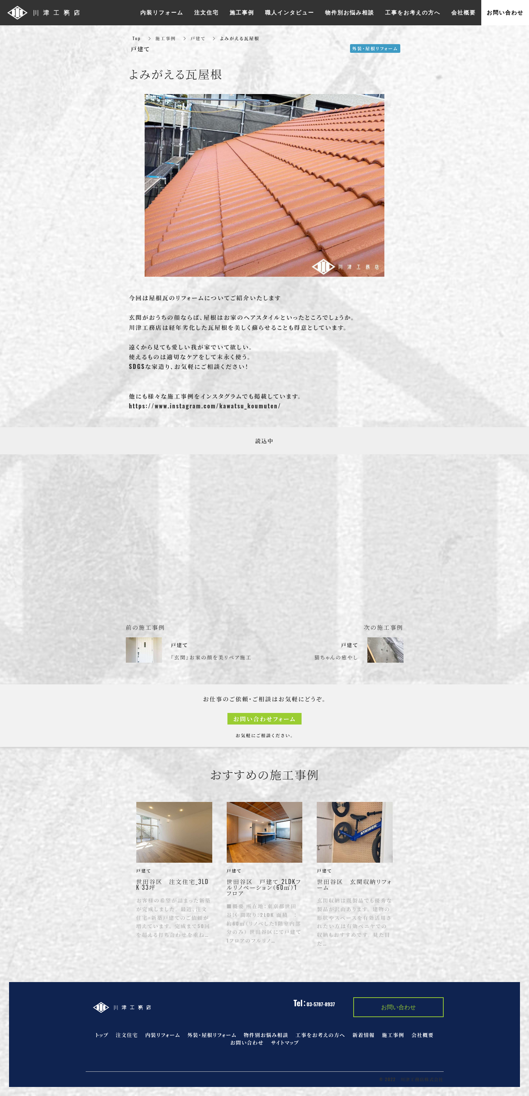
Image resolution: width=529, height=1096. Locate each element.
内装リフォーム (162, 1034)
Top (137, 38)
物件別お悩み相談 (266, 1034)
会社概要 (422, 1034)
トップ (102, 1034)
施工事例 (165, 38)
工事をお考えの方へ (320, 1034)
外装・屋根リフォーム (211, 1034)
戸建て (198, 38)
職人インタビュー (289, 12)
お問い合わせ (247, 1042)
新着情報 (364, 1034)
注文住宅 (127, 1034)
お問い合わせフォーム (264, 718)
